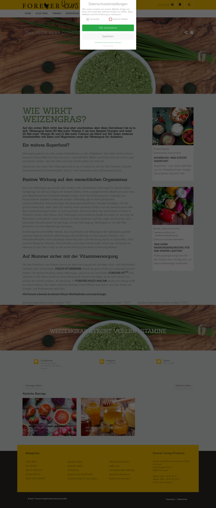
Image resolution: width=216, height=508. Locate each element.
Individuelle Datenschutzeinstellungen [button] (108, 40)
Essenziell (92, 17)
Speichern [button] (108, 34)
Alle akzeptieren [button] (108, 26)
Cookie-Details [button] (108, 44)
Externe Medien (118, 17)
